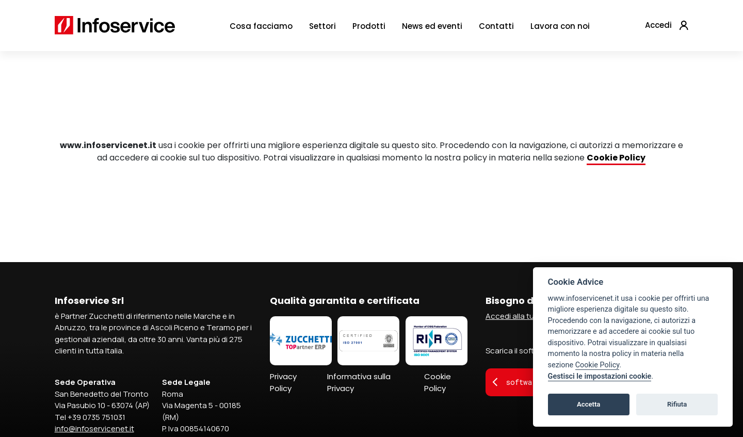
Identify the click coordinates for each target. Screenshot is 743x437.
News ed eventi (432, 29)
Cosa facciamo (261, 29)
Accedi (658, 28)
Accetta (588, 404)
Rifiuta (677, 404)
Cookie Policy (437, 382)
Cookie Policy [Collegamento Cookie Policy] (616, 158)
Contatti (496, 29)
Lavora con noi (560, 29)
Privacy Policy (283, 382)
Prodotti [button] (368, 29)
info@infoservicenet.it (94, 428)
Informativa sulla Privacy (359, 382)
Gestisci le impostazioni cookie (600, 376)
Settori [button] (322, 29)
